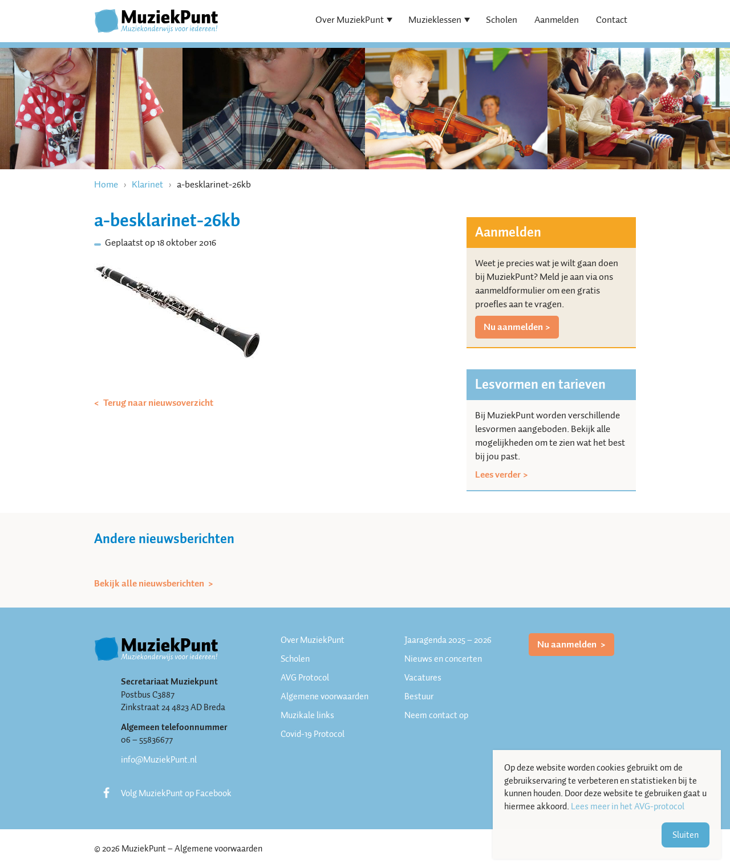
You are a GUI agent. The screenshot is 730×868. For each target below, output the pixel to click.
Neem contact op (436, 715)
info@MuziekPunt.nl (159, 760)
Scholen (501, 20)
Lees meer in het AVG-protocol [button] (627, 806)
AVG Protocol (305, 677)
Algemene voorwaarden (324, 696)
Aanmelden (556, 20)
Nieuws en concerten (443, 659)
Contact (611, 20)
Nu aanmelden (513, 327)
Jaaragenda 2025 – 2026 (448, 640)
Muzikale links (307, 715)
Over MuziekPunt (349, 20)
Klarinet (147, 184)
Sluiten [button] (685, 835)
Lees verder (498, 475)
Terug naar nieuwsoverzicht (157, 403)
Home (106, 184)
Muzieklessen (434, 20)
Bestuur (418, 696)
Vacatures (422, 677)
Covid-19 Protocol (312, 734)
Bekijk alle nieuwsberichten (150, 583)
